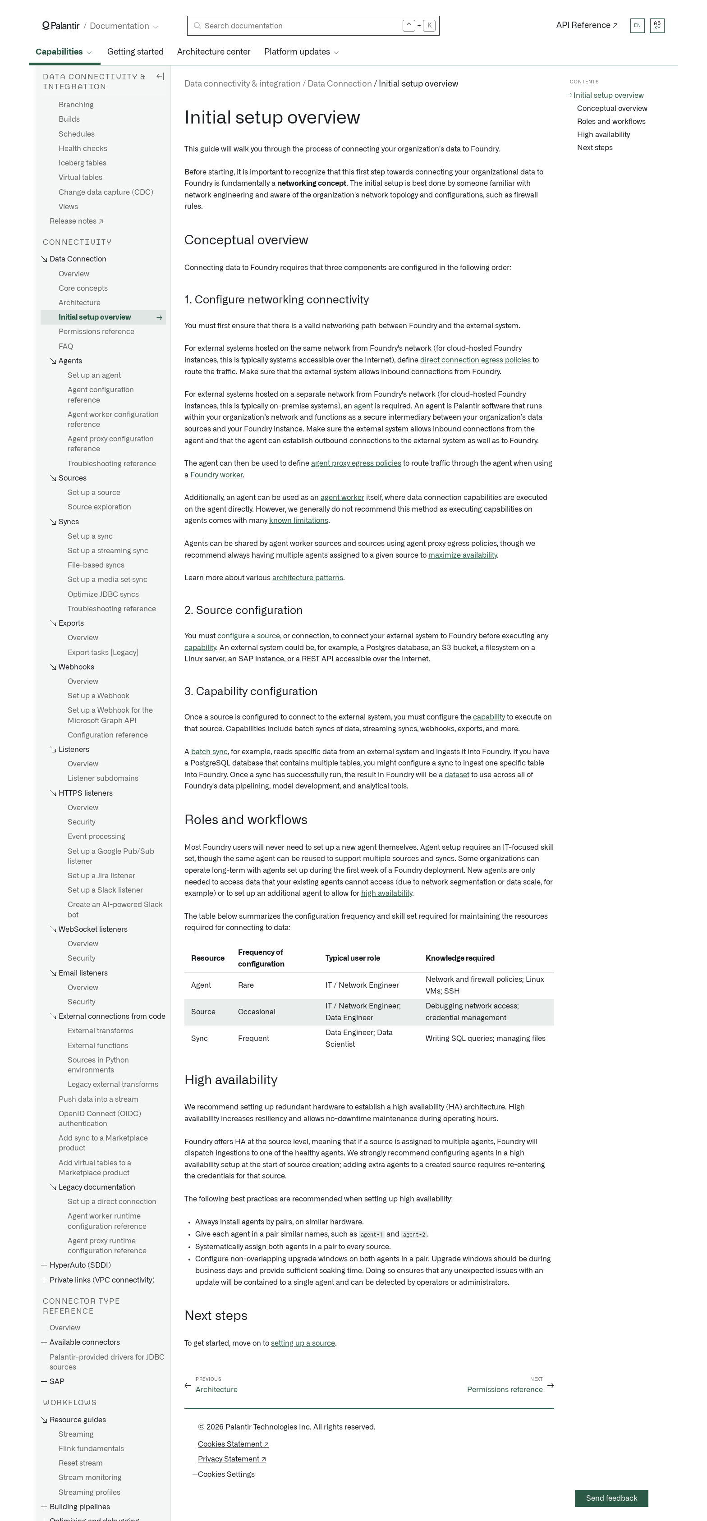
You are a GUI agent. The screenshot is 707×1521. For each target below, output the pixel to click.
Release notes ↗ (76, 221)
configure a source (248, 636)
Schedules (77, 134)
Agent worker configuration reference (113, 419)
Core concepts (83, 288)
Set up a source (94, 492)
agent (363, 406)
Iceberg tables (82, 163)
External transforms (100, 1031)
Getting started (135, 52)
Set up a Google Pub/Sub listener (111, 856)
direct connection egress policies (475, 360)
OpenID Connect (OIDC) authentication (100, 1118)
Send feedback (612, 1498)
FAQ (66, 346)
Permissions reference (96, 331)
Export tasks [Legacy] (103, 652)
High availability (603, 134)
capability (200, 647)
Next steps (595, 147)
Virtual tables (80, 177)
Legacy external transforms (113, 1084)
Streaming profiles (89, 1492)
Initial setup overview (95, 317)
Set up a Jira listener (101, 876)
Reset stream (81, 1463)
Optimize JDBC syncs (103, 594)
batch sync (209, 752)
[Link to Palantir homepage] (61, 25)
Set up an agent (94, 375)
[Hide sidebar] (160, 75)
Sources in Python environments (98, 1065)
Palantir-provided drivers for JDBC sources (107, 1362)
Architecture (80, 303)
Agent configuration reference (101, 394)
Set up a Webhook (98, 696)
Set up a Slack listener (105, 890)
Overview (74, 274)
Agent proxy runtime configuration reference (107, 1246)
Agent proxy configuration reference (111, 444)
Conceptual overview (612, 108)
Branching (76, 105)
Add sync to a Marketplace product (103, 1143)
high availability (386, 893)
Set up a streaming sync (108, 550)
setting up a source (303, 1343)
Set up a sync (90, 536)
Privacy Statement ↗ (232, 1459)
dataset (457, 775)
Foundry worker (216, 475)
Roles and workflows (611, 121)
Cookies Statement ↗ (233, 1444)
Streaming (76, 1434)
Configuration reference (108, 735)
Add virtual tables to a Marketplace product (95, 1168)
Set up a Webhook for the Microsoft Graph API (110, 715)
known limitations (298, 520)
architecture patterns (307, 578)
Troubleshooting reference (112, 463)
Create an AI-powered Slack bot (115, 909)
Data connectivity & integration (242, 84)
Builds (69, 119)
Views (68, 207)
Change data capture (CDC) (106, 192)
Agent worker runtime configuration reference (107, 1221)
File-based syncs (96, 565)
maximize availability (462, 555)
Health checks (83, 148)
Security (81, 822)
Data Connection (340, 84)
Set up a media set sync (107, 579)
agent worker (342, 497)
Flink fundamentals (91, 1448)
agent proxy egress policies (356, 463)
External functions (98, 1045)
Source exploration (99, 507)
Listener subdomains (103, 778)
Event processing (96, 836)
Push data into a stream (98, 1099)
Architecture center (214, 52)
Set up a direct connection (112, 1201)
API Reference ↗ (587, 26)
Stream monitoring (90, 1477)
